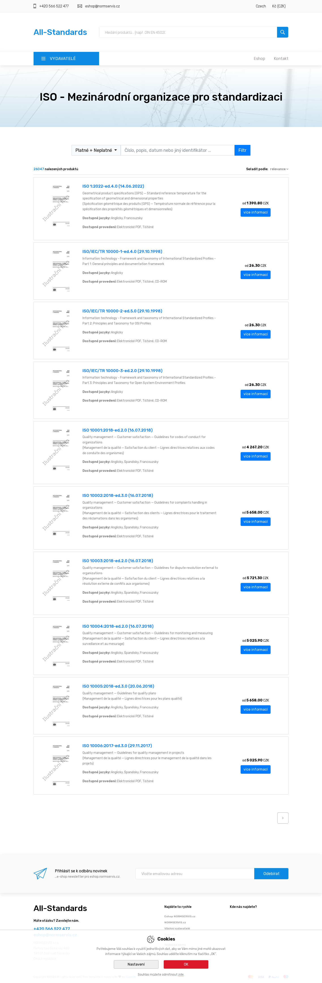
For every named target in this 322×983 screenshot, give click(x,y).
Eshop (259, 58)
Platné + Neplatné (94, 150)
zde (181, 975)
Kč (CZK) (279, 6)
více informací (256, 212)
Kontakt (281, 58)
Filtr (242, 150)
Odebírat (271, 873)
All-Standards (60, 32)
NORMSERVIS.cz (175, 922)
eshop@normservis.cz (102, 6)
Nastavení (136, 964)
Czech (261, 6)
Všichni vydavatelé (177, 928)
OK (186, 964)
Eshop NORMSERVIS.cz (179, 916)
